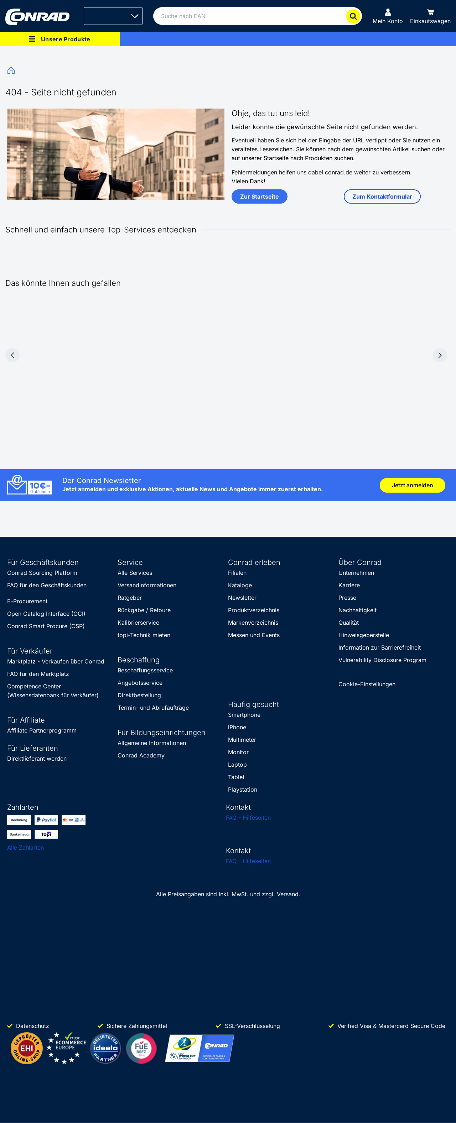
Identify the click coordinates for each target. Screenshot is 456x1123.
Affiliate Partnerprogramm (42, 730)
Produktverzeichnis (253, 610)
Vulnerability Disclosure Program (382, 659)
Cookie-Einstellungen (366, 684)
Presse (347, 597)
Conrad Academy (141, 755)
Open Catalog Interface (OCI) (46, 613)
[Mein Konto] (388, 16)
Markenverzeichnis (253, 622)
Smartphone (244, 714)
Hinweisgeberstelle (363, 635)
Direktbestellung (139, 695)
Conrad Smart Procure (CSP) (46, 626)
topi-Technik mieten (144, 635)
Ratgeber (130, 597)
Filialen (237, 572)
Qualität (348, 622)
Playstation (242, 789)
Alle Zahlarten (25, 847)
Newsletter (242, 597)
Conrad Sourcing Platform (42, 572)
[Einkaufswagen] (430, 16)
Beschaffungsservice (145, 670)
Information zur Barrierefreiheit (379, 647)
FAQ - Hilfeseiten (248, 817)
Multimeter (242, 739)
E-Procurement (27, 601)
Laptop (237, 764)
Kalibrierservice (138, 622)
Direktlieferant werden (37, 758)
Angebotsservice (140, 682)
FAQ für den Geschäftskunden (47, 585)
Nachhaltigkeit (357, 610)
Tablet (236, 777)
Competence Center (34, 686)
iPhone (237, 727)
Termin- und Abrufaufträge (153, 707)
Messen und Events (254, 635)
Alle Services (135, 572)
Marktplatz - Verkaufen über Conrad (55, 661)
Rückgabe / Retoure (144, 610)
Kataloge (240, 585)
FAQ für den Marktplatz (38, 673)
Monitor (238, 752)
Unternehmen (356, 572)
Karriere (349, 585)
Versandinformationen (147, 585)
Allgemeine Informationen (152, 742)
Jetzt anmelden (412, 485)
